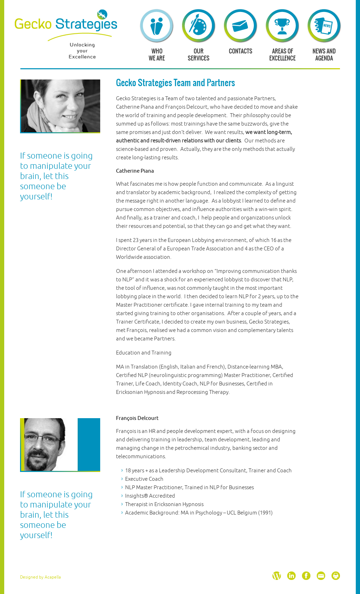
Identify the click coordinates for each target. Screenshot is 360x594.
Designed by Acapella (40, 577)
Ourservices (199, 54)
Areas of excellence (282, 54)
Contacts (240, 51)
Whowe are (157, 54)
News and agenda (324, 54)
